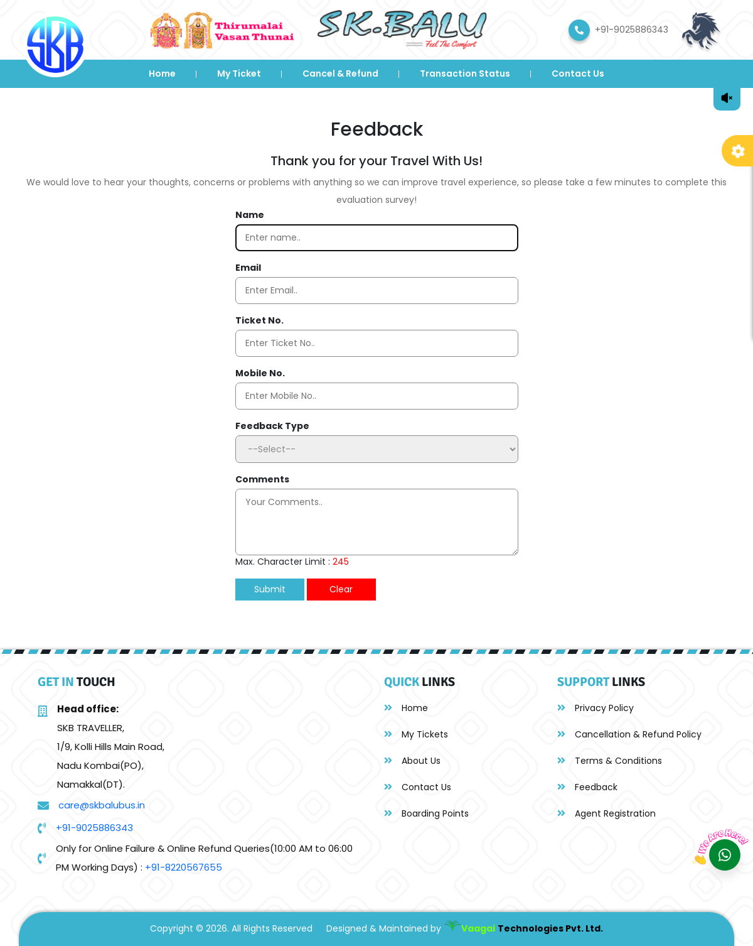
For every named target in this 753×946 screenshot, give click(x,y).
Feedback (587, 787)
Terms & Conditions (609, 760)
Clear (341, 589)
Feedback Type (272, 426)
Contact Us (578, 73)
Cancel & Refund (340, 73)
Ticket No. (259, 320)
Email (248, 267)
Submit (270, 589)
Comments (262, 479)
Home (162, 73)
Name (249, 215)
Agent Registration (606, 813)
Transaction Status (465, 73)
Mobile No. (260, 373)
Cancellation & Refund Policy (629, 734)
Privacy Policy (595, 708)
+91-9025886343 (94, 827)
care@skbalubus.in (101, 805)
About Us (412, 760)
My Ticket (239, 73)
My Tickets (416, 734)
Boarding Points (426, 813)
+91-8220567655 (183, 867)
